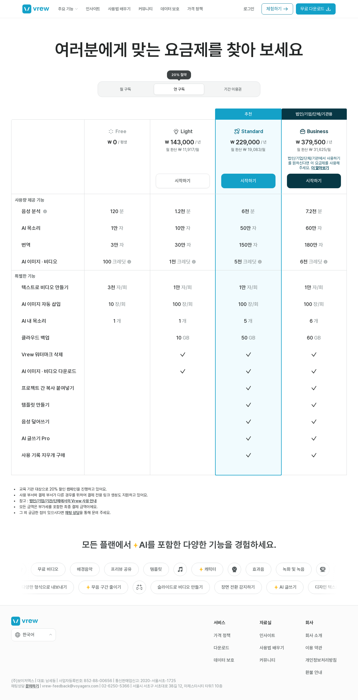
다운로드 (221, 647)
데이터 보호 (170, 8)
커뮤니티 (145, 8)
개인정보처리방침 (321, 660)
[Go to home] (35, 8)
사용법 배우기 (119, 8)
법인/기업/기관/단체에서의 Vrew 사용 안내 (62, 501)
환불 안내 (313, 672)
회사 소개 (313, 635)
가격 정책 (195, 8)
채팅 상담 (72, 512)
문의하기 (32, 686)
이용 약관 (313, 647)
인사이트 (93, 8)
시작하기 (182, 180)
